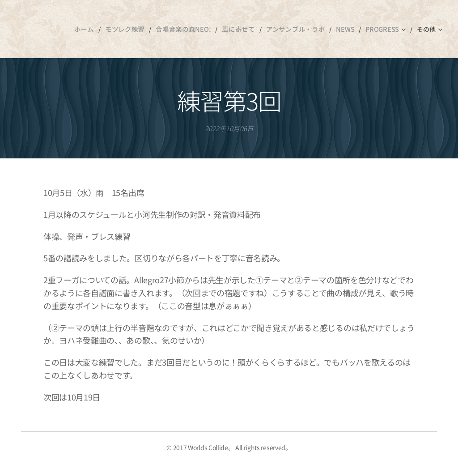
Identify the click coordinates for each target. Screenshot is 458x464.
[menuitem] (86, 29)
